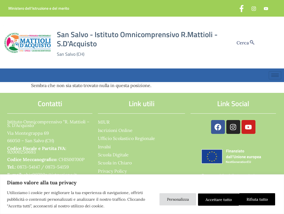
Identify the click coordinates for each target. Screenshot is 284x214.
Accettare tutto (255, 199)
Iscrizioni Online (115, 130)
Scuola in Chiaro (115, 162)
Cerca (245, 42)
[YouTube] (266, 8)
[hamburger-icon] (275, 75)
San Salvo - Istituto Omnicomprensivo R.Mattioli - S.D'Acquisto (137, 39)
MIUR (104, 122)
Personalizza (170, 199)
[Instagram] (254, 8)
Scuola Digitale (113, 154)
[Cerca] (252, 42)
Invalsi (104, 146)
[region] (142, 194)
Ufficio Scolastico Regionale (126, 138)
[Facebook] (241, 8)
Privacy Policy (112, 171)
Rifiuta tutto (211, 199)
